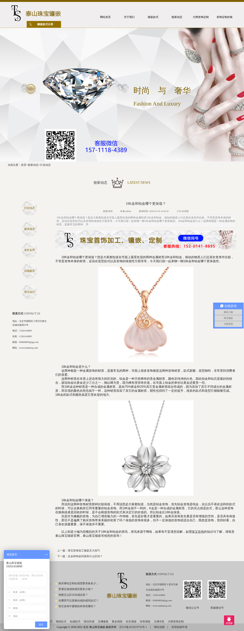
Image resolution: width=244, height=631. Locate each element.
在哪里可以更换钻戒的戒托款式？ (79, 600)
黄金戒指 (117, 621)
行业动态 (45, 165)
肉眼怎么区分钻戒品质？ (73, 594)
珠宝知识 (29, 291)
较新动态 (33, 165)
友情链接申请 (179, 627)
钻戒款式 (75, 621)
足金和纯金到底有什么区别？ (85, 556)
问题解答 (29, 270)
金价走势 (29, 249)
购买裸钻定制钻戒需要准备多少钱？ (79, 583)
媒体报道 (29, 228)
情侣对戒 (89, 621)
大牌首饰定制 (176, 621)
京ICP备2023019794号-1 (133, 627)
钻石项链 (131, 621)
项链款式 (61, 621)
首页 (23, 165)
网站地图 (159, 627)
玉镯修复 (103, 621)
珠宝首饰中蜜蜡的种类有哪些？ (77, 606)
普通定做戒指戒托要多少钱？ (76, 589)
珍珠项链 (145, 621)
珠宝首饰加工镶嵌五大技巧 (84, 550)
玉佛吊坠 (159, 621)
